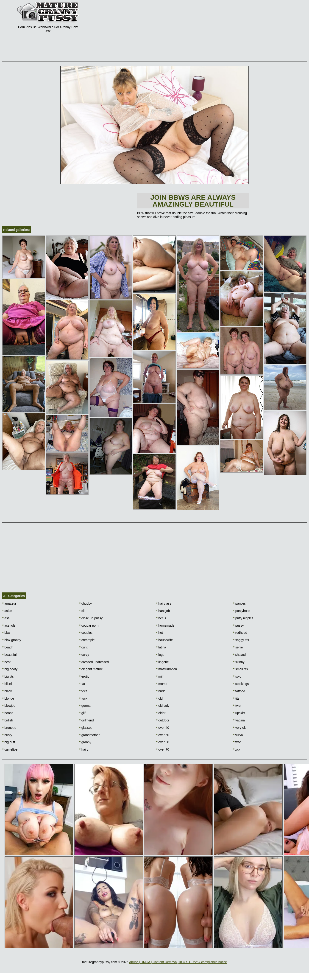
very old (240, 727)
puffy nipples (243, 618)
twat (237, 705)
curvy (84, 654)
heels (161, 618)
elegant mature (91, 669)
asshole (9, 625)
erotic (84, 676)
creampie (87, 640)
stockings (241, 684)
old (159, 698)
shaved (239, 654)
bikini (7, 684)
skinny (239, 662)
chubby (85, 603)
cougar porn (89, 625)
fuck (83, 698)
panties (239, 603)
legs (160, 654)
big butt (8, 742)
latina (161, 647)
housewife (164, 640)
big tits (8, 676)
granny (85, 742)
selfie (238, 647)
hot (159, 632)
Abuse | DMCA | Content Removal (153, 962)
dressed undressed (94, 662)
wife (237, 742)
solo (237, 676)
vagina (239, 720)
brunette (9, 727)
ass (5, 618)
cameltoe (9, 749)
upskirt (239, 713)
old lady (163, 705)
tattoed (239, 691)
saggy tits (241, 640)
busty (7, 735)
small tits (240, 669)
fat (82, 684)
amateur (9, 603)
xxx (236, 749)
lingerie (162, 662)
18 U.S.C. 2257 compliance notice (202, 962)
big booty (9, 669)
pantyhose (241, 611)
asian (7, 611)
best (6, 662)
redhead (240, 632)
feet (83, 691)
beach (7, 647)
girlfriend (86, 720)
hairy (84, 749)
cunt (83, 647)
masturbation (166, 669)
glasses (85, 727)
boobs (7, 713)
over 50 (162, 735)
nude (161, 691)
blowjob (8, 705)
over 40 (162, 727)
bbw (6, 632)
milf (159, 676)
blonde (8, 698)
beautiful (9, 654)
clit (82, 611)
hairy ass (163, 603)
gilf (82, 713)
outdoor (162, 720)
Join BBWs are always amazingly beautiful (193, 200)
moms (161, 684)
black (7, 691)
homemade (165, 625)
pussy (238, 625)
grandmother (89, 735)
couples (86, 632)
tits (236, 698)
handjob (163, 611)
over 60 (162, 742)
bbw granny (11, 640)
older (160, 713)
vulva (238, 735)
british (7, 720)
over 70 (162, 749)
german (85, 705)
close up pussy (91, 618)
